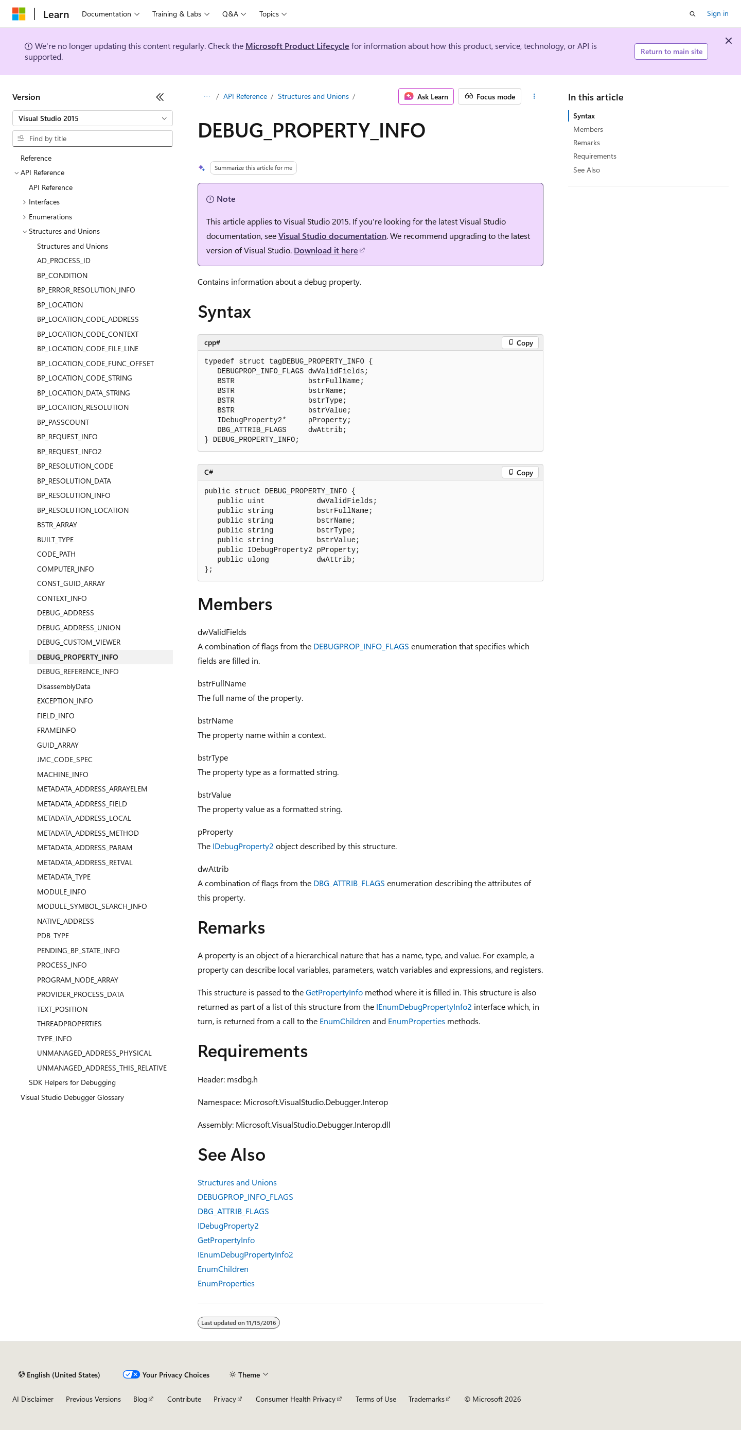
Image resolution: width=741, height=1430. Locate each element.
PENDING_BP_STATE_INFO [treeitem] (78, 950)
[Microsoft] (19, 14)
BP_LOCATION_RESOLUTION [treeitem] (83, 407)
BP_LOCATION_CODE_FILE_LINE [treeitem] (87, 348)
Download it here (326, 250)
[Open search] (692, 14)
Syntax (584, 115)
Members (588, 129)
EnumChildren (345, 1020)
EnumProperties (416, 1020)
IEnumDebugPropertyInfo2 (424, 1006)
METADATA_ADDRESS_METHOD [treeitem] (88, 833)
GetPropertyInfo (334, 992)
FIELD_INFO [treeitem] (56, 715)
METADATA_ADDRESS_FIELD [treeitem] (82, 803)
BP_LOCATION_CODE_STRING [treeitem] (84, 378)
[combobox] (92, 118)
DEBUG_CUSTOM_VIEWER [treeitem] (78, 642)
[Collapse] (160, 97)
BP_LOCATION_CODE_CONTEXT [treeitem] (87, 334)
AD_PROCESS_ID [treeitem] (64, 260)
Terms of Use (376, 1399)
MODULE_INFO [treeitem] (61, 892)
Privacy (225, 1399)
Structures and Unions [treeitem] (72, 246)
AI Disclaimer (33, 1399)
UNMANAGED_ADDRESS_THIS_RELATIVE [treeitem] (102, 1068)
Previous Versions (93, 1399)
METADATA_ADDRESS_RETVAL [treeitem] (85, 862)
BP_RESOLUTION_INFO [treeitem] (74, 495)
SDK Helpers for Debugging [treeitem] (72, 1082)
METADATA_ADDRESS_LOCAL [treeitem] (84, 818)
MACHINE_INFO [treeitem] (63, 774)
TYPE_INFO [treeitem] (54, 1038)
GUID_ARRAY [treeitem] (58, 745)
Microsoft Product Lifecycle (297, 45)
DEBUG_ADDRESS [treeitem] (65, 612)
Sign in (718, 13)
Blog (140, 1399)
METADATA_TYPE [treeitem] (64, 877)
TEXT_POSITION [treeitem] (62, 1009)
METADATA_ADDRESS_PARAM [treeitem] (85, 847)
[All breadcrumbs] (207, 96)
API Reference (245, 96)
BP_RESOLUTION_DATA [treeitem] (74, 481)
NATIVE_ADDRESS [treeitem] (65, 921)
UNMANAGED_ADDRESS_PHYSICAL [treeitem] (94, 1053)
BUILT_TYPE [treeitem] (55, 539)
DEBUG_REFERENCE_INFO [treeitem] (78, 671)
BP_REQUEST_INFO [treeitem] (67, 436)
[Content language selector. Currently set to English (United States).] (59, 1374)
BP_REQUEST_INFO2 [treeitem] (69, 451)
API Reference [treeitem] (51, 187)
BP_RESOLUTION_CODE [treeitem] (75, 466)
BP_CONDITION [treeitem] (62, 275)
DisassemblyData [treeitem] (64, 686)
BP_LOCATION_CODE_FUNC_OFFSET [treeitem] (95, 363)
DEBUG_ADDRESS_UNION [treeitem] (78, 627)
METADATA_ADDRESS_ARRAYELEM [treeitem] (92, 789)
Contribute (184, 1399)
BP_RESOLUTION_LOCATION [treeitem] (83, 510)
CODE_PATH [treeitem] (56, 554)
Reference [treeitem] (36, 158)
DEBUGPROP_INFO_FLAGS (361, 646)
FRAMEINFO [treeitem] (56, 730)
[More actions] (534, 96)
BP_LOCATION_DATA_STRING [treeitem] (83, 393)
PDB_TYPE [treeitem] (53, 935)
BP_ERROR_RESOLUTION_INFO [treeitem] (86, 290)
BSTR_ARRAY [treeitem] (57, 524)
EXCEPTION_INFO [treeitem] (65, 700)
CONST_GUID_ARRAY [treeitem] (71, 583)
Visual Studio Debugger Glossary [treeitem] (72, 1097)
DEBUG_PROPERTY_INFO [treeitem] (77, 657)
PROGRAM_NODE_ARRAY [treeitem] (77, 980)
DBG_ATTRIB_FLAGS (349, 882)
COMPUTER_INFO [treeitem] (65, 569)
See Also (586, 170)
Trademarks (427, 1399)
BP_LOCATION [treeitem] (60, 304)
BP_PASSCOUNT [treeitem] (63, 422)
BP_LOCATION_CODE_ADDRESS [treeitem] (88, 319)
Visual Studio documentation (332, 235)
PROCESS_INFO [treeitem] (62, 965)
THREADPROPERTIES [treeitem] (69, 1023)
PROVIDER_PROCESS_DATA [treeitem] (80, 994)
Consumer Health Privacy (296, 1399)
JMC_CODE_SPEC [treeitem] (65, 759)
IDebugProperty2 (243, 845)
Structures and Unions (313, 96)
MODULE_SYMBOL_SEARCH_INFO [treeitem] (92, 906)
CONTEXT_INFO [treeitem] (62, 598)
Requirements (594, 156)
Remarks (586, 142)
